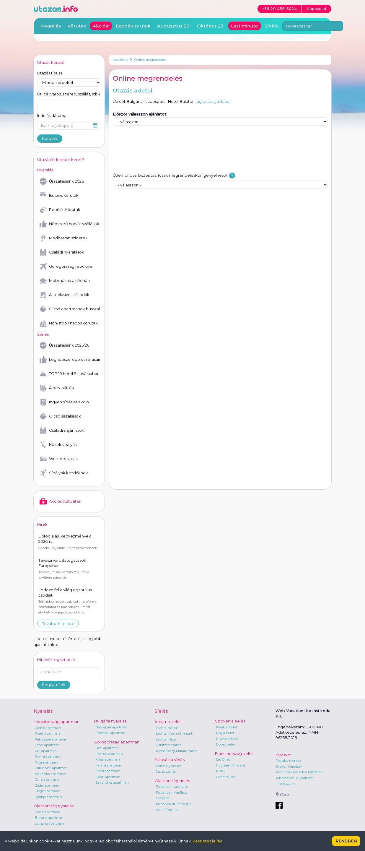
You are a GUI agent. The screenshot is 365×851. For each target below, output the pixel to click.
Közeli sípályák (58, 444)
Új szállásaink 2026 (62, 181)
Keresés (50, 138)
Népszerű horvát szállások (69, 224)
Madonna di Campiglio (173, 804)
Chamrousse (225, 777)
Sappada (163, 798)
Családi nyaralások (62, 252)
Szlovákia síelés (170, 759)
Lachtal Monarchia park (174, 733)
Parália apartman (108, 765)
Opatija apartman (48, 797)
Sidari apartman (107, 777)
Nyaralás (51, 26)
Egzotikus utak (133, 26)
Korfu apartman (107, 771)
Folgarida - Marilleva (171, 792)
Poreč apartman (47, 733)
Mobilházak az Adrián (65, 280)
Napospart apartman (111, 727)
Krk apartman (46, 751)
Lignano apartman (49, 823)
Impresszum (285, 784)
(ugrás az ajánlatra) (213, 101)
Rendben (346, 841)
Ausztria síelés (168, 721)
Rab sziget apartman (51, 739)
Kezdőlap (120, 60)
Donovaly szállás (168, 766)
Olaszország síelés (172, 780)
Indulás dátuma (51, 115)
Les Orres (223, 759)
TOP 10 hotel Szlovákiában (70, 373)
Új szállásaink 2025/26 (64, 345)
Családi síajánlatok (62, 430)
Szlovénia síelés (230, 721)
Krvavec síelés (227, 739)
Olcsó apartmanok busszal (70, 309)
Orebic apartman (48, 728)
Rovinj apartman (48, 756)
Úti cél (68, 94)
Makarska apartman (50, 774)
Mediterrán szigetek (64, 238)
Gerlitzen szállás (168, 745)
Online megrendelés (150, 60)
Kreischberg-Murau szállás (176, 751)
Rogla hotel (225, 733)
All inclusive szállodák (64, 294)
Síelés (271, 26)
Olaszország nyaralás (54, 805)
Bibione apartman (49, 818)
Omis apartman (47, 779)
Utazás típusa (50, 73)
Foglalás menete (288, 761)
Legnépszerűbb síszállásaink (70, 359)
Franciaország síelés (234, 753)
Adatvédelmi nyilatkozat (295, 778)
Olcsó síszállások (60, 416)
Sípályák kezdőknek (64, 473)
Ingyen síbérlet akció (64, 402)
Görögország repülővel (66, 266)
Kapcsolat (283, 755)
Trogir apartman (47, 791)
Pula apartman (46, 762)
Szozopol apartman (110, 733)
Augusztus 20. (173, 26)
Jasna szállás (166, 771)
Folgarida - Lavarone (172, 787)
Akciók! (101, 26)
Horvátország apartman (56, 721)
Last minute (244, 26)
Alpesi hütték (57, 388)
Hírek (42, 524)
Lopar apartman (47, 745)
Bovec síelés (225, 744)
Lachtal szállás (167, 728)
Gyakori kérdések (289, 766)
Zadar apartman (47, 785)
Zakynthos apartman (112, 782)
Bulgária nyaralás (110, 721)
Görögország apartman (116, 742)
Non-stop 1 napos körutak (69, 323)
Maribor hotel (226, 727)
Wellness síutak (59, 458)
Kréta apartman (107, 759)
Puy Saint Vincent (230, 765)
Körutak (76, 26)
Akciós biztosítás (60, 501)
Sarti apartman (107, 748)
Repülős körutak (60, 209)
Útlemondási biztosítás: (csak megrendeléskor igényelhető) (170, 175)
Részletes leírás (207, 841)
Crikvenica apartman (51, 768)
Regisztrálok (54, 684)
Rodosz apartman (109, 754)
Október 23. (210, 26)
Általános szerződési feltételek (299, 772)
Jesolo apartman (47, 812)
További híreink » (58, 623)
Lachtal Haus (166, 739)
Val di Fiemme (167, 810)
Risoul (221, 771)
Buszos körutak (59, 195)
